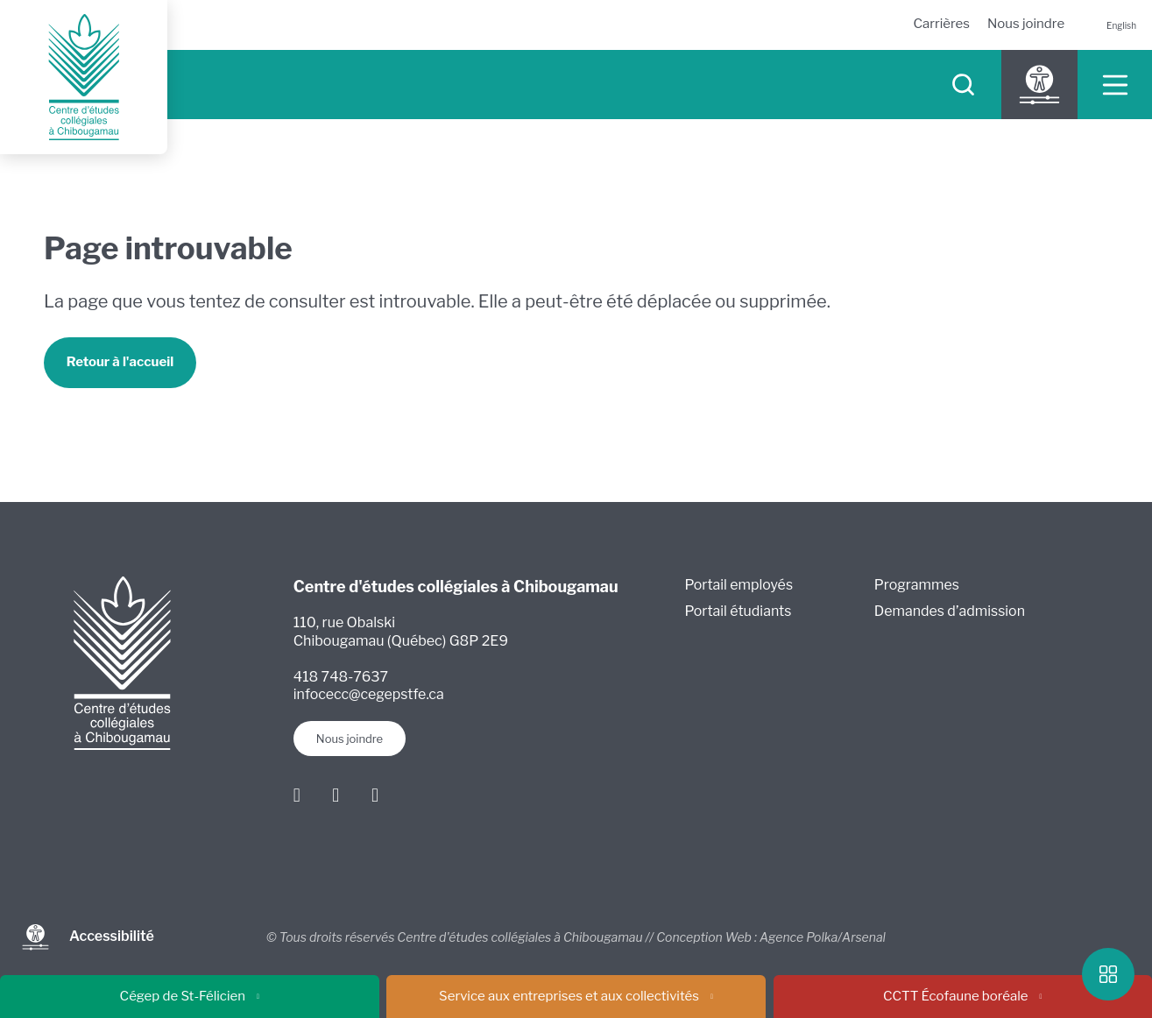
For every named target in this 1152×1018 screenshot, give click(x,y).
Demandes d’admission (950, 612)
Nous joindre (1025, 24)
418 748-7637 (341, 676)
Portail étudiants (738, 612)
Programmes (916, 584)
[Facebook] (296, 794)
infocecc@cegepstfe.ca (369, 695)
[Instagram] (336, 794)
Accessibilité (88, 937)
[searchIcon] (963, 84)
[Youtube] (374, 794)
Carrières (941, 24)
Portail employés (739, 584)
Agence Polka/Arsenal (823, 937)
